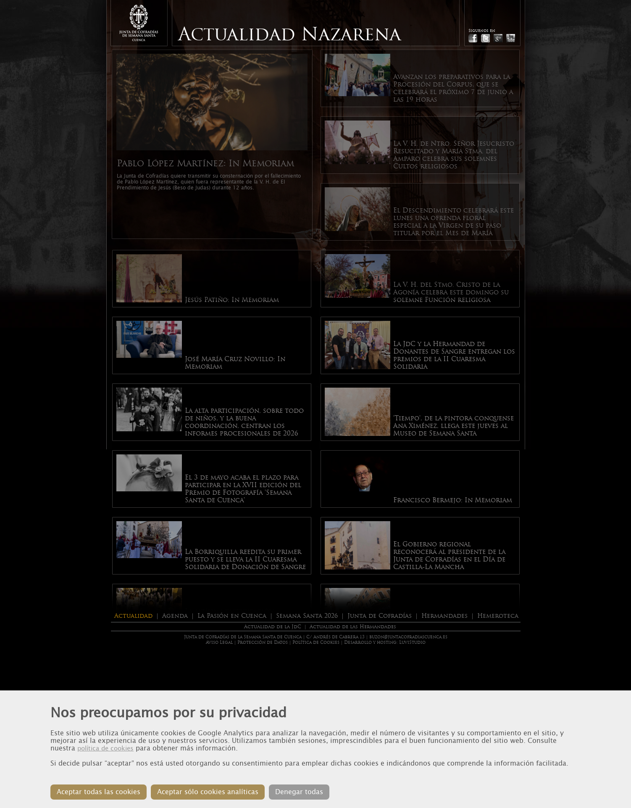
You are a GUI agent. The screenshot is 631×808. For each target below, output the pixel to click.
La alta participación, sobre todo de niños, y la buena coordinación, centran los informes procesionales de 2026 (244, 422)
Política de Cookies (315, 642)
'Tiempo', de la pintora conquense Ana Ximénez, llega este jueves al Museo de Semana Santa (453, 425)
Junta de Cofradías (379, 615)
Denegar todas (299, 792)
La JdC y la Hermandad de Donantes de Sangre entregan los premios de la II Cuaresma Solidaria (454, 355)
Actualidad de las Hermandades (353, 627)
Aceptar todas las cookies (98, 792)
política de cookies (105, 748)
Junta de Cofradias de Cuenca (138, 23)
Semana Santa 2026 (307, 615)
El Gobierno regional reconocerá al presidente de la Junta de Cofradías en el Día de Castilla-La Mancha (449, 555)
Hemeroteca (497, 615)
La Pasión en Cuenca (231, 615)
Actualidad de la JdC (272, 627)
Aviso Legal (219, 642)
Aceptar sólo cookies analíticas (207, 792)
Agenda (175, 615)
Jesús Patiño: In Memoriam (232, 300)
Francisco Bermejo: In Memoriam (452, 500)
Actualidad (133, 615)
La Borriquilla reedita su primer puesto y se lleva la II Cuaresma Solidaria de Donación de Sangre (245, 559)
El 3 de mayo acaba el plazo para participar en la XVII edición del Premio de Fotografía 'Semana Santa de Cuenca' (243, 489)
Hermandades (444, 615)
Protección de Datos (262, 642)
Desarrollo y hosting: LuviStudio (385, 642)
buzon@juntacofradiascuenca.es (408, 637)
